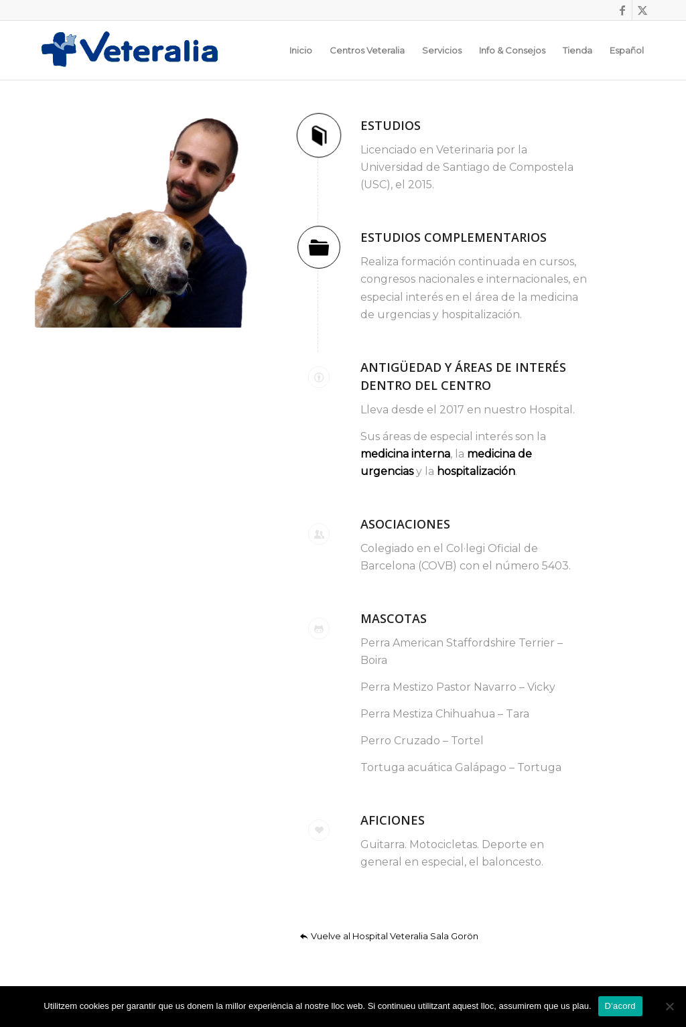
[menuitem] (301, 50)
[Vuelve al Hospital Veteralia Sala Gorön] (390, 936)
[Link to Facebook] (622, 10)
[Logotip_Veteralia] (136, 50)
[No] (669, 1006)
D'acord (620, 1006)
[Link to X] (642, 10)
